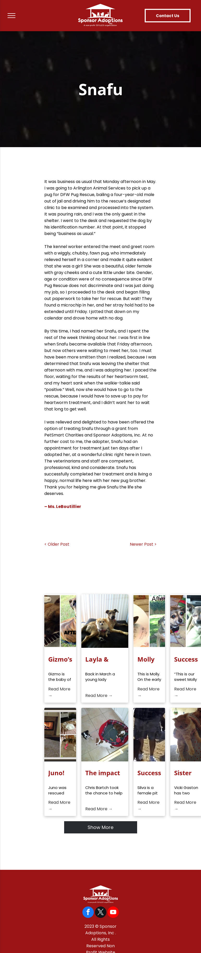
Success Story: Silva (149, 773)
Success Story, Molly (186, 659)
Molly (146, 659)
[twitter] (100, 912)
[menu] (11, 15)
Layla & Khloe (96, 659)
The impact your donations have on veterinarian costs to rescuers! (104, 773)
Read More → (59, 692)
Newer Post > (143, 544)
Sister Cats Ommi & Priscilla (186, 773)
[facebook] (88, 912)
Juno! (56, 772)
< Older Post (56, 544)
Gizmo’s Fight (60, 659)
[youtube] (113, 912)
